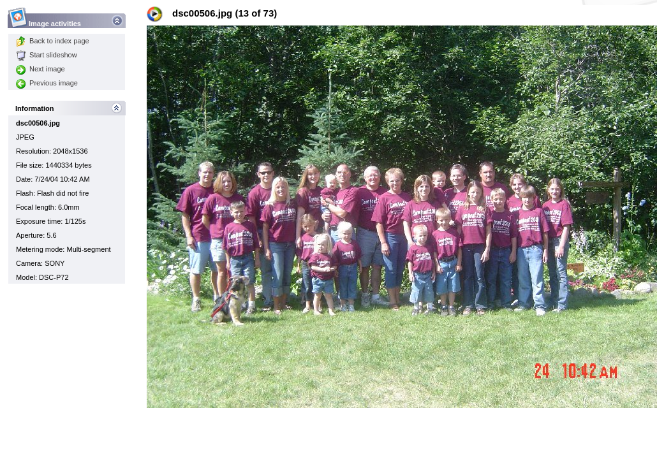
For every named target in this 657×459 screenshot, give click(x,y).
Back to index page (52, 41)
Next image (40, 69)
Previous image (47, 83)
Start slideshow (46, 55)
